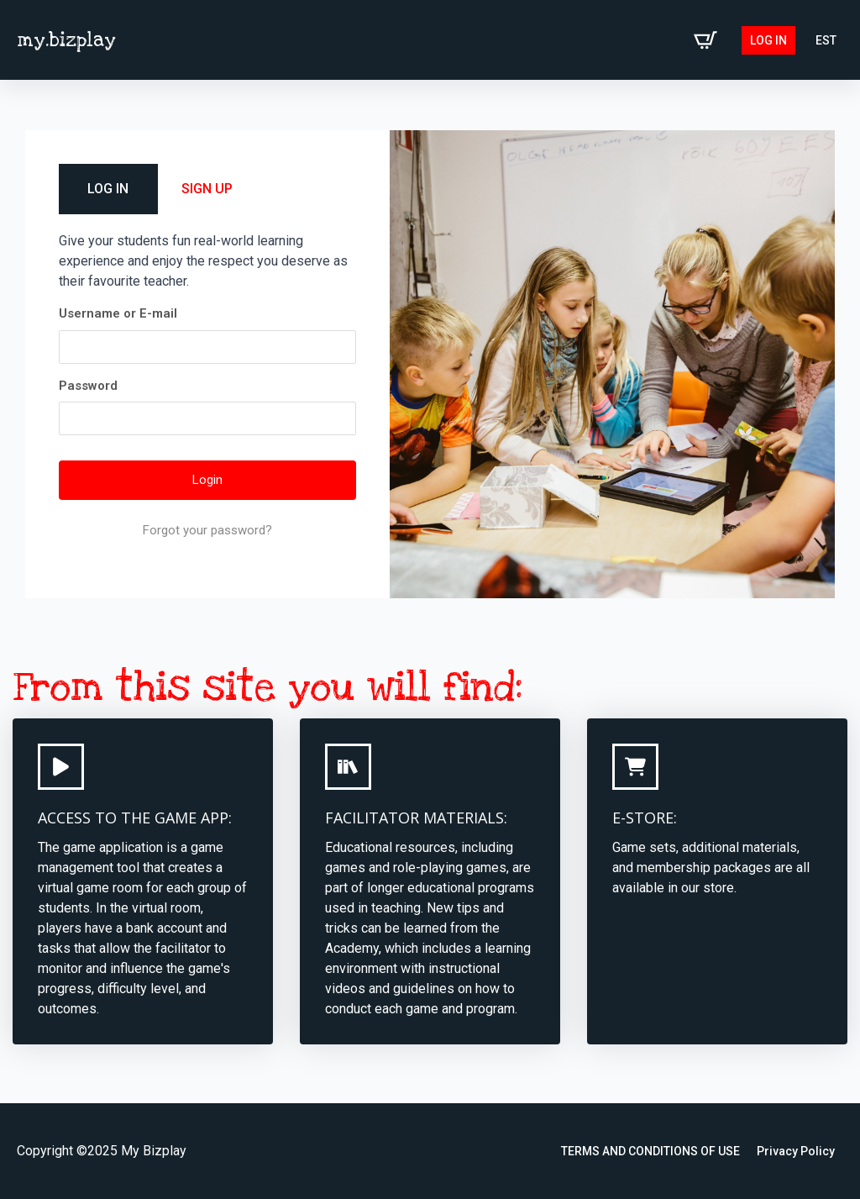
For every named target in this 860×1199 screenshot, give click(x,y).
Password (88, 385)
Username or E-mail (118, 313)
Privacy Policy (796, 1151)
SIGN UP (207, 189)
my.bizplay (66, 40)
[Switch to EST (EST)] (826, 40)
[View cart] (705, 40)
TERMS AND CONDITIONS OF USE (650, 1151)
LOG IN (107, 189)
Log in (768, 40)
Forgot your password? (207, 530)
